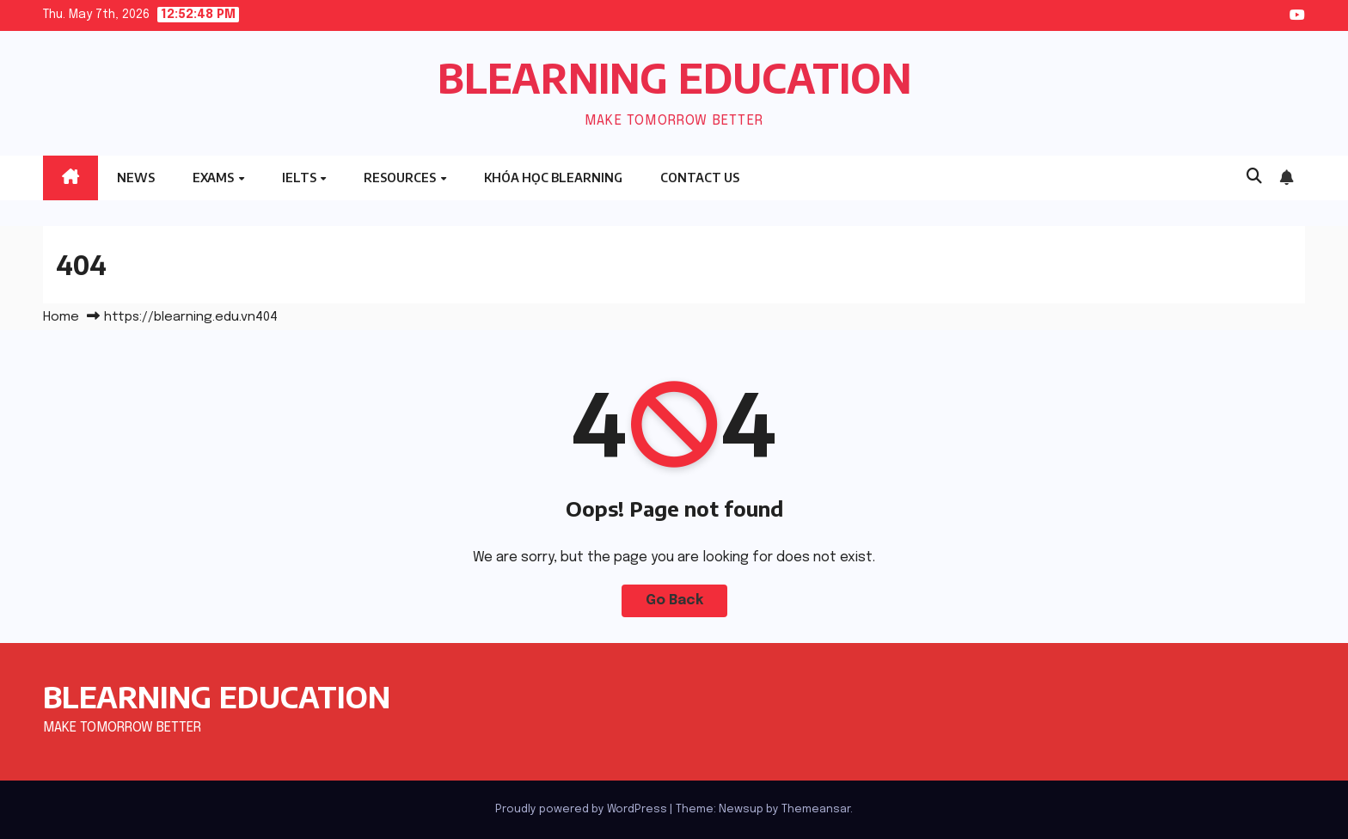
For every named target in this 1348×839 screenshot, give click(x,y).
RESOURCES (401, 177)
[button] (1254, 177)
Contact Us (699, 177)
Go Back (674, 600)
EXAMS (214, 177)
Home (61, 317)
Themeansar (815, 809)
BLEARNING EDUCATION (674, 77)
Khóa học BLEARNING (553, 177)
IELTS (300, 177)
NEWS (136, 177)
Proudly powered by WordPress (582, 809)
